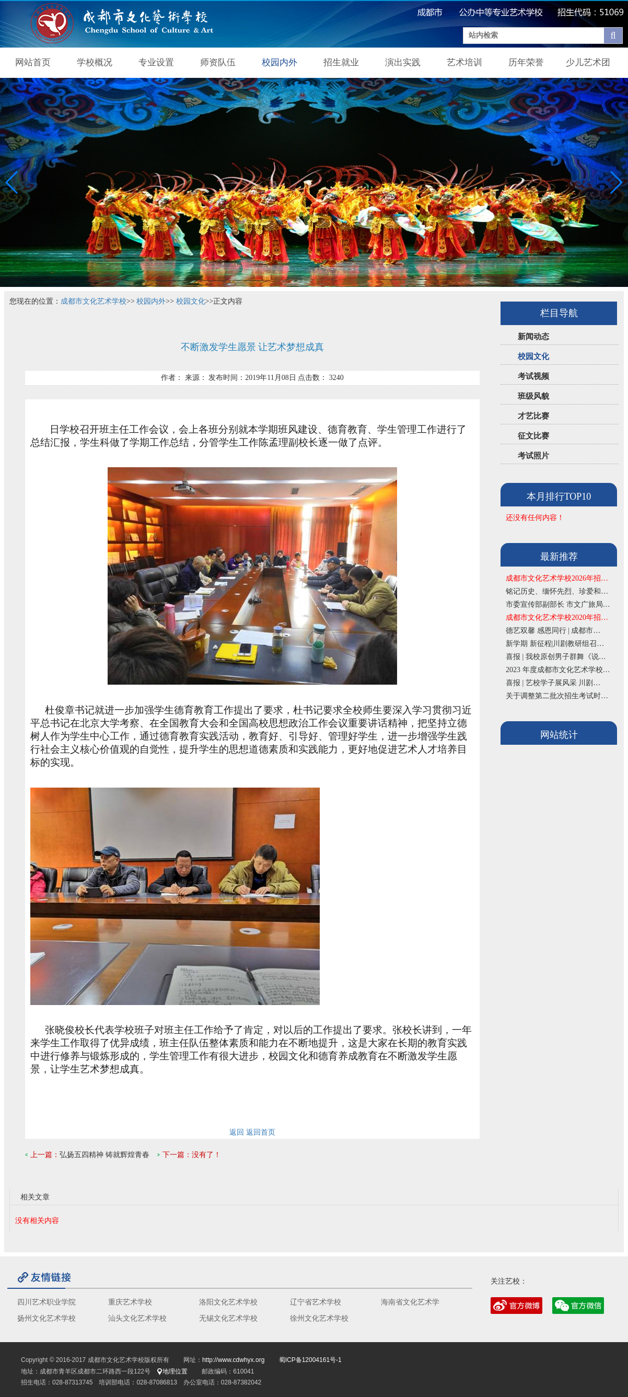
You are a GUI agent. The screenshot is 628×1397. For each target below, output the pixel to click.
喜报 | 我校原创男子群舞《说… (556, 657)
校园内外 (151, 301)
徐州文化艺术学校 (319, 1318)
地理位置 (172, 1371)
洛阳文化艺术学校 (228, 1302)
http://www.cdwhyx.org (233, 1360)
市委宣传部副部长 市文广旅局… (558, 604)
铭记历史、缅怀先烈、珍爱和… (557, 591)
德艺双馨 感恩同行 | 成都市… (553, 630)
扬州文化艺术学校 (46, 1318)
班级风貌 (533, 396)
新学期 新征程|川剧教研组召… (555, 644)
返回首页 (260, 1132)
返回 (236, 1132)
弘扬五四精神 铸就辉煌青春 (104, 1155)
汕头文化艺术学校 (137, 1318)
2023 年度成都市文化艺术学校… (558, 670)
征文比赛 (533, 436)
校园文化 (533, 356)
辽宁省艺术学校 (315, 1302)
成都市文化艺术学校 (93, 301)
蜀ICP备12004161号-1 (310, 1360)
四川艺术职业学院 (46, 1302)
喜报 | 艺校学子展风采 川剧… (553, 683)
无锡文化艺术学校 (228, 1318)
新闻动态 (533, 336)
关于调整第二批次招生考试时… (557, 696)
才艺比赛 (533, 416)
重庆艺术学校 (130, 1302)
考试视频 (533, 376)
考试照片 (533, 456)
